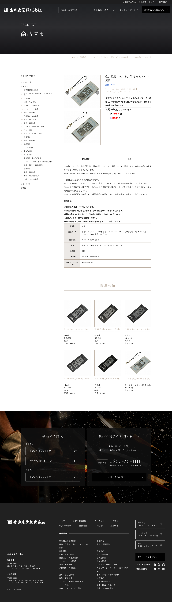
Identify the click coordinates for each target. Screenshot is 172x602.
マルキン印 (127, 92)
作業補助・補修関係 (29, 116)
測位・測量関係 (28, 113)
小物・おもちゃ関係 (29, 179)
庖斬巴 (23, 188)
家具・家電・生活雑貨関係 (31, 165)
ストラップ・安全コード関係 (32, 127)
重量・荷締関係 (28, 123)
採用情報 (163, 2)
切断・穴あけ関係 (28, 102)
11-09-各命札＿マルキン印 (113, 92)
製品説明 (86, 159)
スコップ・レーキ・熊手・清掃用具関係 (36, 162)
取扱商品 (98, 10)
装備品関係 (26, 151)
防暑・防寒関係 (28, 172)
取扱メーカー (111, 10)
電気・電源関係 (28, 141)
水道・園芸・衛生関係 (30, 176)
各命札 (139, 92)
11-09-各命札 (131, 89)
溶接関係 (25, 137)
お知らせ (153, 2)
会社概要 (142, 2)
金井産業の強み (129, 2)
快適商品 (25, 169)
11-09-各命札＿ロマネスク (74, 329)
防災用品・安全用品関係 (31, 158)
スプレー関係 (27, 148)
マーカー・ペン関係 (29, 109)
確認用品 (25, 144)
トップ (62, 521)
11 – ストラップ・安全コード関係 (115, 89)
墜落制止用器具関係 (29, 90)
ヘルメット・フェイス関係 (31, 134)
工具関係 (25, 99)
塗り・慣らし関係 (28, 120)
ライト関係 (26, 130)
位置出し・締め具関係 (30, 106)
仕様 (129, 159)
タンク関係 (26, 155)
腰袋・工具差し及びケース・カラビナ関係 (36, 94)
